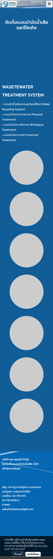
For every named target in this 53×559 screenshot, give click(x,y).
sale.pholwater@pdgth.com (17, 509)
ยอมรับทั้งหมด (33, 554)
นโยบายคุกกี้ (20, 548)
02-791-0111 (18, 496)
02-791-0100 (9, 500)
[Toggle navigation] (49, 4)
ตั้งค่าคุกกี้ (18, 554)
